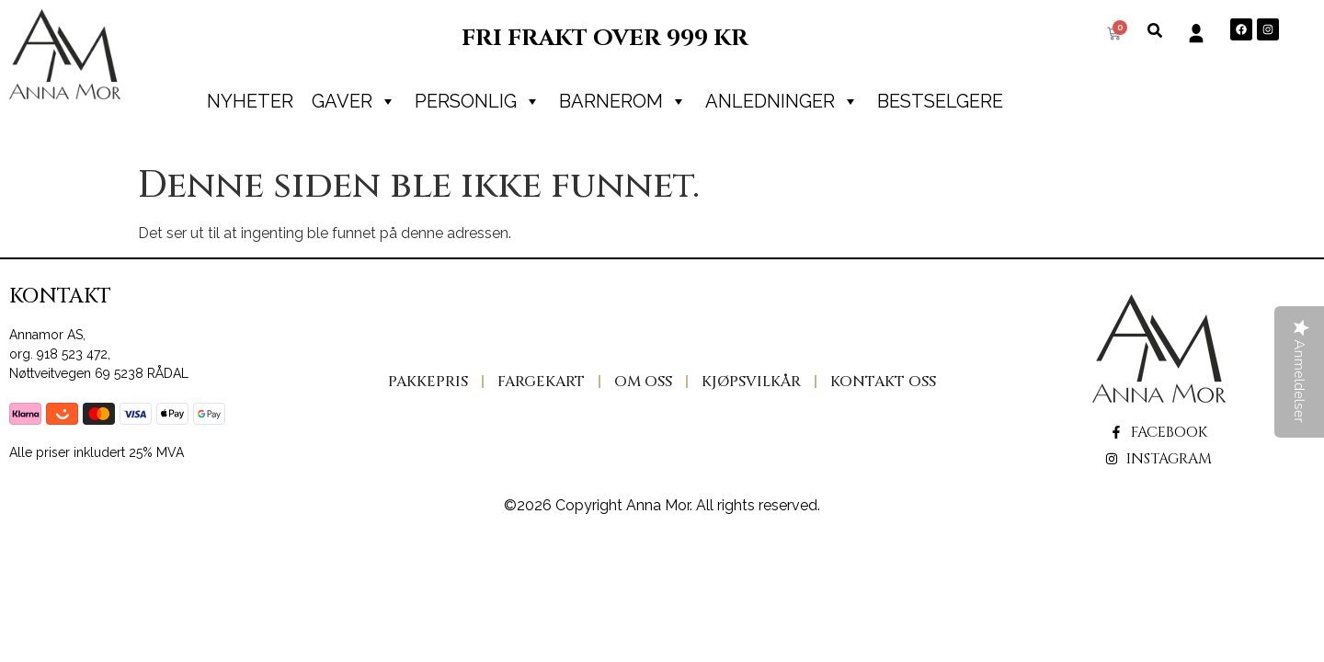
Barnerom (623, 101)
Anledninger (782, 101)
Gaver (354, 101)
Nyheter (250, 101)
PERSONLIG (478, 101)
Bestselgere (940, 101)
